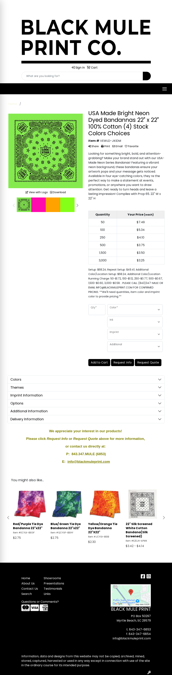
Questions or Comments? (40, 602)
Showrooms (52, 578)
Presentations (53, 583)
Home (25, 578)
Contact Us (29, 589)
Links (47, 594)
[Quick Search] (82, 76)
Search (26, 594)
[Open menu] (164, 89)
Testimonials (53, 589)
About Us (28, 583)
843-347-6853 (140, 629)
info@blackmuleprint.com (132, 638)
